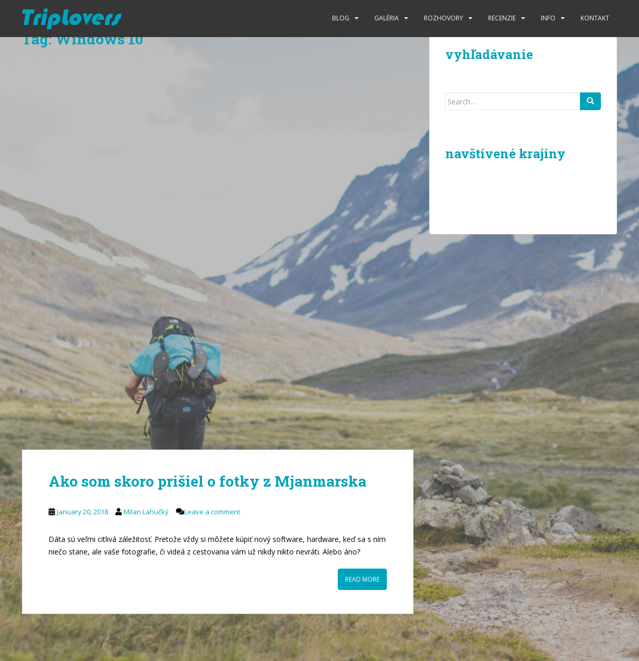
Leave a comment (212, 511)
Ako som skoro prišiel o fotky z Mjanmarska (207, 481)
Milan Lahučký (146, 511)
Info (548, 18)
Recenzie (502, 18)
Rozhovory (443, 18)
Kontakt (595, 18)
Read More (362, 579)
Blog (340, 18)
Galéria (386, 18)
